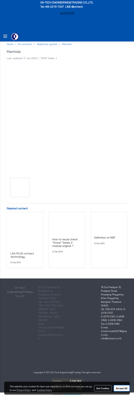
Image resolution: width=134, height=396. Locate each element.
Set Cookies (102, 388)
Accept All (121, 388)
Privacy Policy (24, 389)
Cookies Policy (44, 389)
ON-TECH (67, 2)
